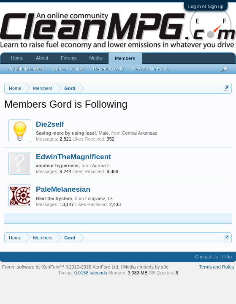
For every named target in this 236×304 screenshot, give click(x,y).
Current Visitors (69, 68)
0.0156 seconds (90, 272)
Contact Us (206, 256)
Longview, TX (99, 198)
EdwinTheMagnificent (73, 156)
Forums (68, 57)
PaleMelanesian (63, 189)
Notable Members (26, 68)
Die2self (50, 124)
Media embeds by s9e (146, 266)
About (42, 57)
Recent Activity (108, 68)
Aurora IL (101, 165)
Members (125, 58)
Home (17, 57)
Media (95, 57)
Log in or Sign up (205, 6)
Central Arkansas (139, 133)
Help (227, 256)
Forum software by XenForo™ (60, 266)
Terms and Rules (216, 266)
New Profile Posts (150, 68)
